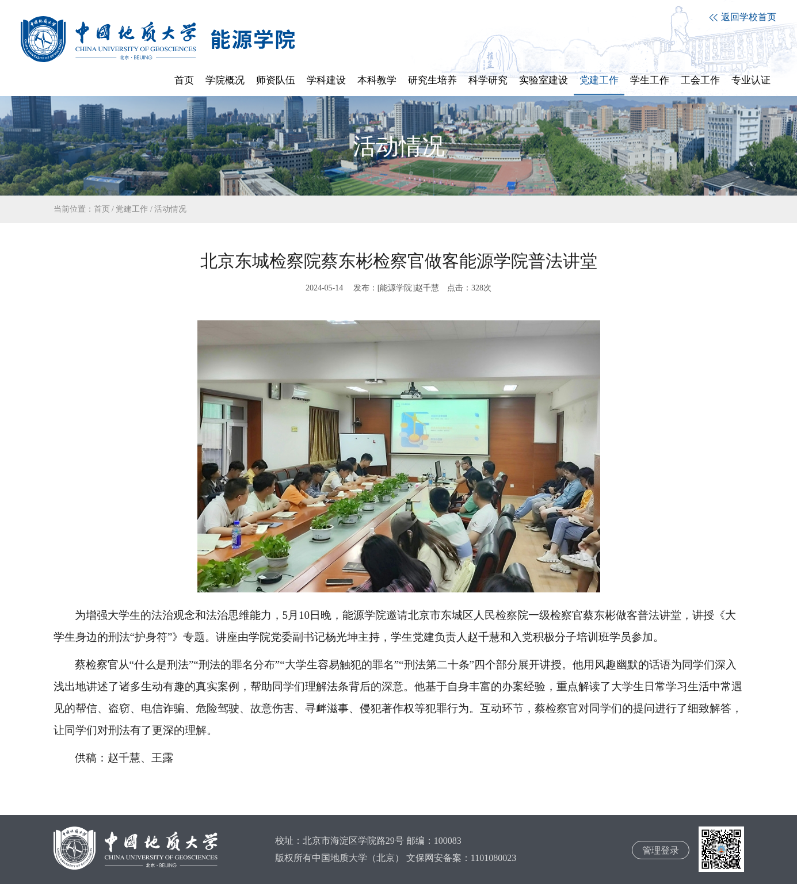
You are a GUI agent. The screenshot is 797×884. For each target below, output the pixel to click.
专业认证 (751, 80)
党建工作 (599, 80)
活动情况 (170, 209)
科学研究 (488, 80)
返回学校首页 (743, 17)
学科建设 (326, 80)
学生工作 (649, 80)
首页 (184, 80)
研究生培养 (432, 80)
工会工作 (700, 80)
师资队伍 (275, 80)
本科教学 (376, 80)
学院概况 (225, 80)
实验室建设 (543, 80)
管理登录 (660, 850)
